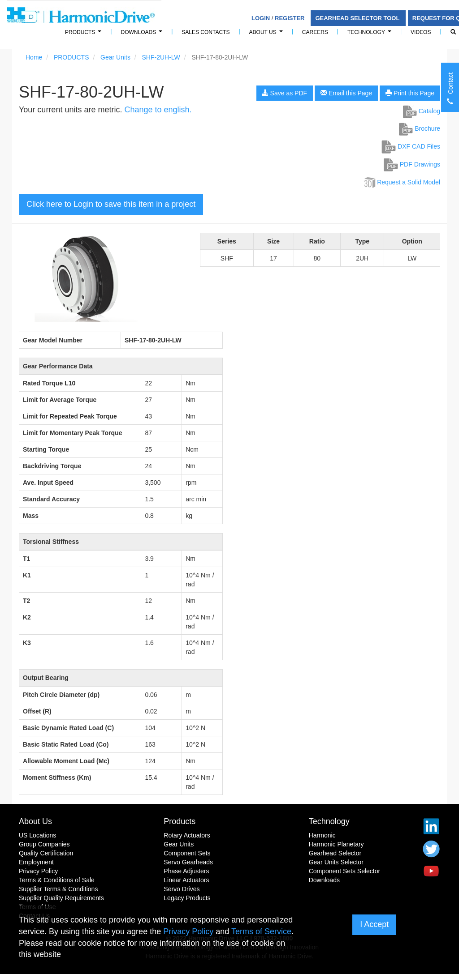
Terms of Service (261, 931)
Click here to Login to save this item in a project (110, 204)
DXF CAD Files (410, 146)
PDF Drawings (412, 164)
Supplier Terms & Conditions (58, 889)
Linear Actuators (186, 880)
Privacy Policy (38, 871)
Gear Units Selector (336, 862)
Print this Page (409, 93)
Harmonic (322, 835)
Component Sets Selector (345, 871)
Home (34, 57)
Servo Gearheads (188, 862)
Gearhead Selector (335, 853)
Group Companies (44, 844)
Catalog (421, 111)
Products (179, 821)
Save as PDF (284, 93)
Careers (315, 32)
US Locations (37, 835)
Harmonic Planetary (336, 844)
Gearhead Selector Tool (358, 18)
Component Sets (187, 853)
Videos (421, 32)
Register (289, 18)
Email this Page (346, 93)
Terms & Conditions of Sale (57, 880)
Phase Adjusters (186, 871)
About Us (267, 34)
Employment (36, 862)
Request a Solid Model (401, 182)
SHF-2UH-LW (161, 57)
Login (260, 18)
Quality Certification (46, 853)
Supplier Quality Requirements (61, 897)
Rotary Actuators (187, 835)
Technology (370, 34)
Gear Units (115, 57)
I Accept (374, 924)
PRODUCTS (84, 34)
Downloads (143, 34)
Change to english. (157, 109)
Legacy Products (187, 897)
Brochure (419, 128)
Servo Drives (181, 889)
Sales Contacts (206, 32)
